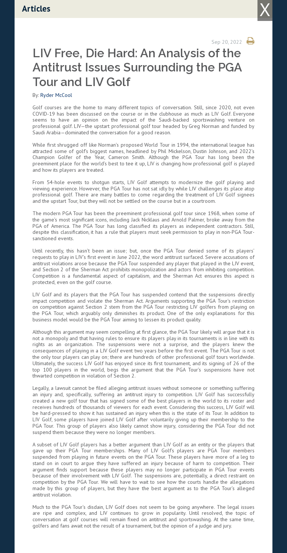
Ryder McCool (56, 95)
